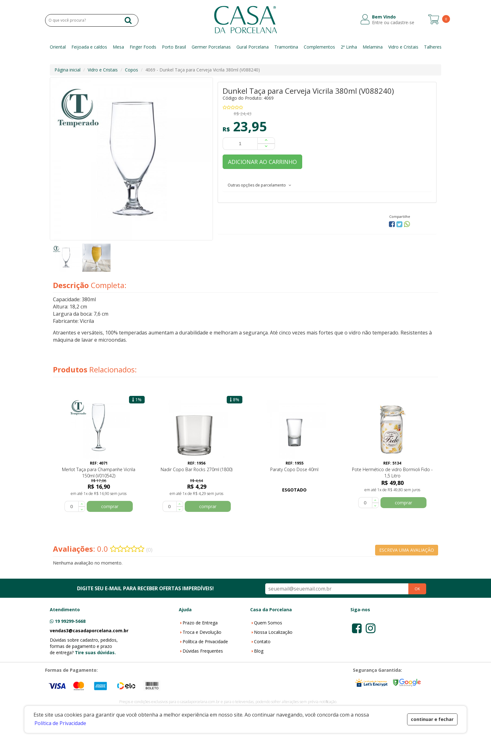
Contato (262, 641)
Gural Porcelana (252, 47)
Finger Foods (143, 47)
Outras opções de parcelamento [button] (259, 185)
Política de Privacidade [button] (60, 723)
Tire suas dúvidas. (95, 652)
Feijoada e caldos (89, 47)
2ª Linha (349, 47)
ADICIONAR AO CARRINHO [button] (262, 162)
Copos (131, 70)
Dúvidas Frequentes (203, 651)
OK (417, 588)
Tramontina (286, 47)
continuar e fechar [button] (432, 719)
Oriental (58, 47)
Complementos (319, 47)
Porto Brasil (174, 47)
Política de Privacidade (205, 641)
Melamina (373, 47)
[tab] (327, 185)
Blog (258, 651)
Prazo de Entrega (200, 623)
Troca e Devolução (202, 632)
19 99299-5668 (70, 621)
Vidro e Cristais (403, 47)
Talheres (433, 47)
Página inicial (67, 70)
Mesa (118, 47)
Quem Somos (268, 623)
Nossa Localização (273, 632)
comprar (109, 506)
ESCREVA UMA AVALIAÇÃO (406, 550)
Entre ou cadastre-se (393, 22)
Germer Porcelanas (211, 47)
